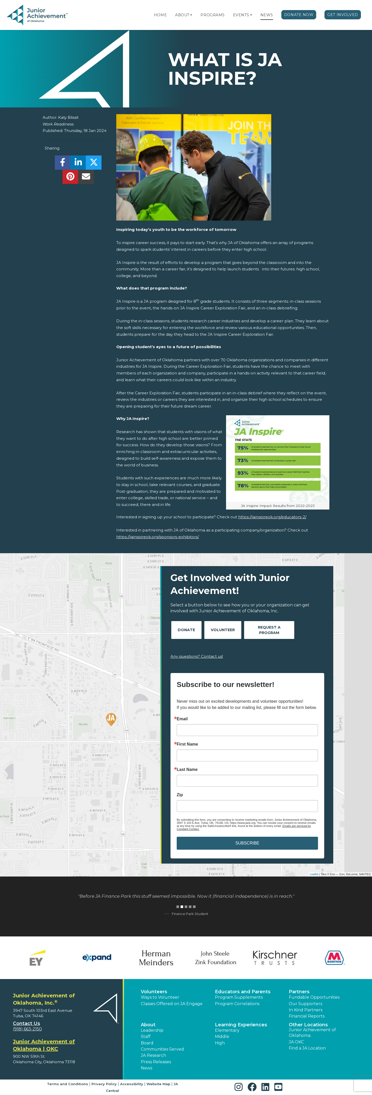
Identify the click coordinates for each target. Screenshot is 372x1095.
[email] (86, 178)
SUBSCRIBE (247, 843)
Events (241, 15)
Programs (212, 15)
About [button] (148, 1024)
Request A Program (269, 630)
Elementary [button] (227, 1030)
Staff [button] (146, 1036)
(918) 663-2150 (27, 1029)
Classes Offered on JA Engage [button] (172, 1003)
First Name (187, 744)
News (266, 15)
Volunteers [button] (154, 991)
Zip (180, 795)
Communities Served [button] (162, 1049)
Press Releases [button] (156, 1061)
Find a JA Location (307, 1048)
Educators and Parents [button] (242, 991)
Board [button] (147, 1043)
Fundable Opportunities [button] (314, 997)
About (182, 15)
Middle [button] (222, 1036)
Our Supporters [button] (305, 1003)
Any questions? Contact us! (197, 656)
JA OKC (296, 1041)
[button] (191, 15)
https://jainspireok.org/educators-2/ (272, 516)
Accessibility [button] (131, 1084)
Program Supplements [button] (239, 997)
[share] (63, 163)
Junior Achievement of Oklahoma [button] (312, 1032)
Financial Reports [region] (306, 1016)
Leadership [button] (152, 1030)
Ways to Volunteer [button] (160, 997)
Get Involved (342, 14)
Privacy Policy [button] (104, 1084)
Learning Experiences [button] (241, 1024)
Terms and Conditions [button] (67, 1084)
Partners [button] (299, 991)
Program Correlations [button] (237, 1003)
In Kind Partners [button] (305, 1009)
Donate (186, 630)
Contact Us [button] (26, 1023)
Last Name (187, 770)
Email (182, 719)
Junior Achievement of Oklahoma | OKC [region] (44, 1045)
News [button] (146, 1068)
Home (160, 15)
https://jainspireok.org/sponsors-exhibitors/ (157, 536)
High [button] (220, 1043)
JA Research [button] (153, 1055)
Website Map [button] (158, 1084)
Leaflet (314, 874)
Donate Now (299, 14)
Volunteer (223, 630)
